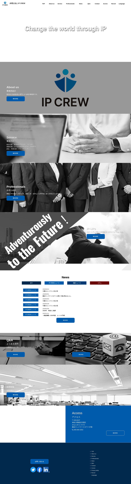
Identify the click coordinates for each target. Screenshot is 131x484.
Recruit (93, 472)
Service (93, 456)
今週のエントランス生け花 (50, 291)
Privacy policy (95, 470)
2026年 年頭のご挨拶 (49, 310)
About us (93, 453)
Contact (93, 465)
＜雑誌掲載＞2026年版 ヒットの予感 (53, 315)
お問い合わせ (39, 460)
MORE (15, 99)
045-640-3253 (77, 430)
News (92, 461)
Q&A (92, 463)
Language (94, 475)
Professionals (95, 458)
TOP (92, 451)
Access (93, 468)
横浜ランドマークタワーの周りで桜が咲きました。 (57, 296)
